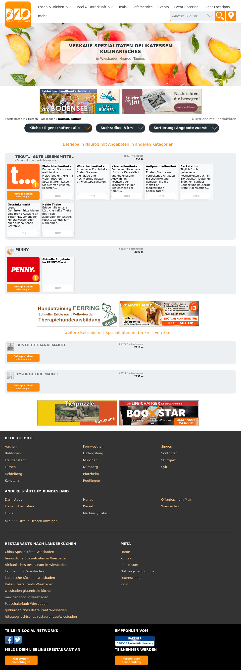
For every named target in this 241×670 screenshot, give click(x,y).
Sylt (164, 467)
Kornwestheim (94, 446)
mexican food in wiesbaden (26, 597)
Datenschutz (131, 578)
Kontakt (127, 558)
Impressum (129, 565)
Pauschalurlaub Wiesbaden (26, 603)
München (90, 460)
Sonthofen (169, 453)
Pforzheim (91, 474)
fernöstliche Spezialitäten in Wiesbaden (36, 558)
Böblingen (13, 453)
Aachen (11, 446)
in (15, 119)
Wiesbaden (170, 506)
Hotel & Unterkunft (90, 7)
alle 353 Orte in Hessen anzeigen (31, 521)
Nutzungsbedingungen (139, 571)
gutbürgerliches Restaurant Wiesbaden (36, 610)
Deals (122, 7)
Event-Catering (186, 7)
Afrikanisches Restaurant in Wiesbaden (36, 565)
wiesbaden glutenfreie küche (27, 591)
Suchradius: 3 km (117, 128)
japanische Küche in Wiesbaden (30, 578)
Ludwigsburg (93, 453)
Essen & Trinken (51, 7)
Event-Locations (216, 7)
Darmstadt (13, 499)
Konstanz (12, 480)
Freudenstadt (15, 460)
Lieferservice (142, 7)
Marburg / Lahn (95, 513)
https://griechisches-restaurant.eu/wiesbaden (41, 616)
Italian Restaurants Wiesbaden (29, 584)
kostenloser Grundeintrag (131, 660)
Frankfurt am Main (19, 506)
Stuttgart (168, 460)
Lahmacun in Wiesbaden (24, 571)
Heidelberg (13, 474)
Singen (166, 446)
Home (125, 552)
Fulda (9, 513)
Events (163, 7)
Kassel (88, 506)
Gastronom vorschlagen (21, 660)
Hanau (88, 499)
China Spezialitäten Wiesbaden (29, 552)
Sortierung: (180, 128)
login (124, 584)
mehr (42, 16)
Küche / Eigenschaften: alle (54, 128)
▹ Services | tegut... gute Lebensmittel (36, 160)
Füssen (10, 467)
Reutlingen (91, 480)
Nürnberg (90, 467)
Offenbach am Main (176, 499)
